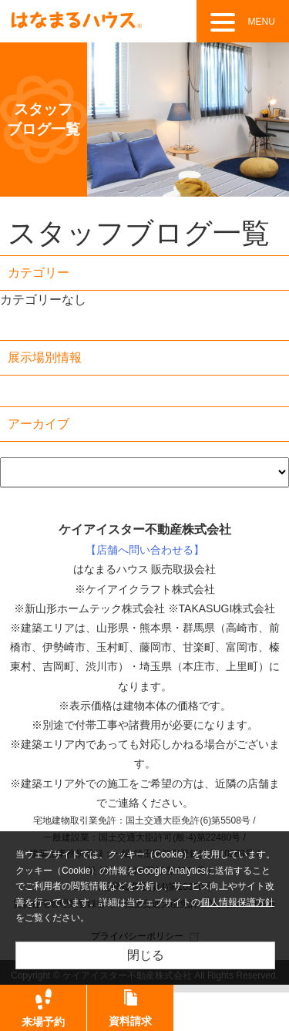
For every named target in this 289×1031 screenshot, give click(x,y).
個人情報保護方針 (237, 902)
